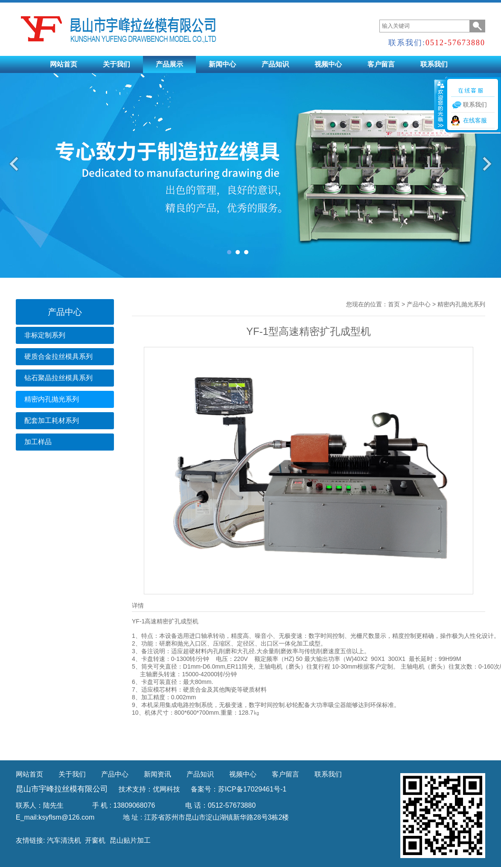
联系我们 (434, 64)
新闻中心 (222, 64)
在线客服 (475, 120)
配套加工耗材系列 (51, 420)
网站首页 (63, 64)
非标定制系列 (44, 335)
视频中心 (328, 64)
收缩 (440, 104)
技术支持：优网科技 (149, 789)
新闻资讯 (157, 774)
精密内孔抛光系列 (51, 399)
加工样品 (38, 441)
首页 (394, 304)
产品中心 (419, 304)
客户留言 (381, 64)
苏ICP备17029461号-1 (252, 789)
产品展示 (169, 64)
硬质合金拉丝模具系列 (58, 356)
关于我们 (116, 64)
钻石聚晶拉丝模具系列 (58, 377)
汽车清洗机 (64, 840)
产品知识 (275, 64)
